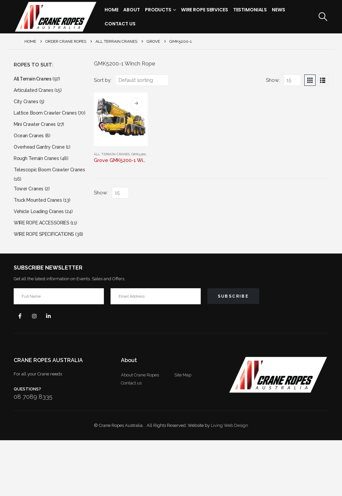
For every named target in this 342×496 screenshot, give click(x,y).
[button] (323, 16)
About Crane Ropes (140, 430)
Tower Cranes (30, 220)
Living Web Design (229, 481)
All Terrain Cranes (112, 154)
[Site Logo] (55, 17)
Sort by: (103, 80)
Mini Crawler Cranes (36, 138)
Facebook (21, 370)
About (131, 9)
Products (158, 9)
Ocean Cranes (30, 151)
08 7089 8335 (33, 452)
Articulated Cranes (35, 92)
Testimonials (250, 9)
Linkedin (53, 370)
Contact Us (120, 23)
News (278, 9)
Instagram (37, 370)
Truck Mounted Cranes (40, 233)
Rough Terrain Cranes (38, 176)
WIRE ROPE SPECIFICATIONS (49, 279)
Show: (273, 80)
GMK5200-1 (139, 154)
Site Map (182, 430)
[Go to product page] (120, 119)
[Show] (292, 80)
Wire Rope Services (204, 9)
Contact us (131, 438)
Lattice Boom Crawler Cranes (48, 117)
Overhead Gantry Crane (41, 163)
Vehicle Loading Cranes (41, 245)
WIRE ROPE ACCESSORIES (46, 258)
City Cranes (27, 105)
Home (112, 9)
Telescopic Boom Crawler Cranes (44, 194)
